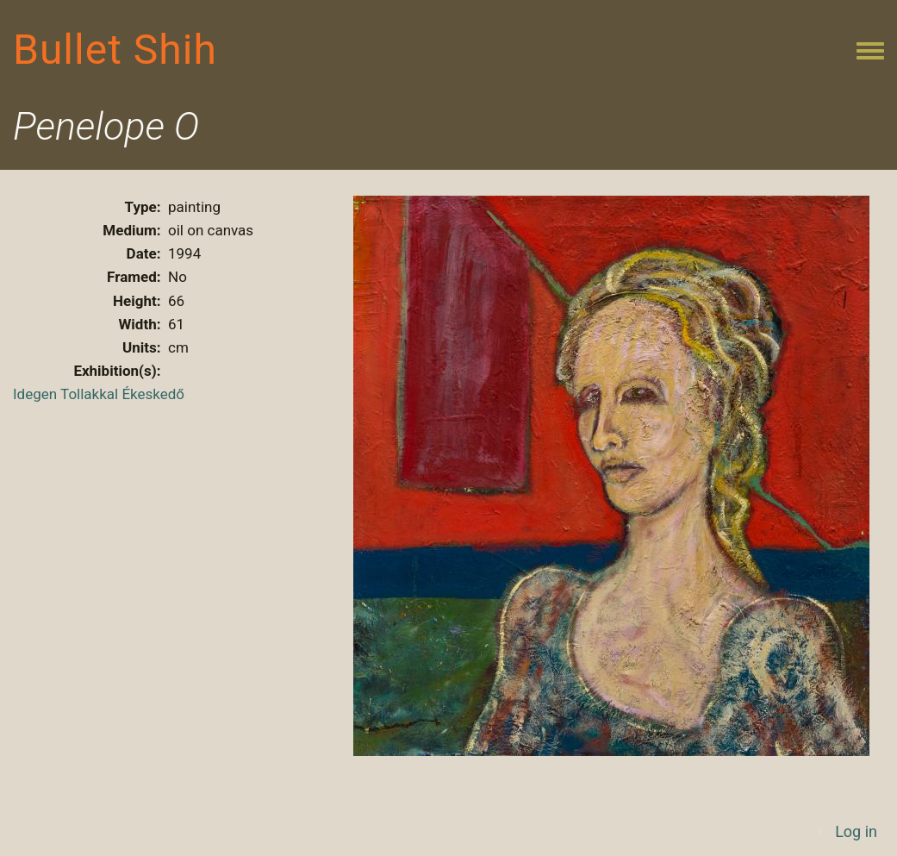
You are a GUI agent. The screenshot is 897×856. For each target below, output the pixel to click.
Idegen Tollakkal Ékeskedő (98, 394)
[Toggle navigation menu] (870, 52)
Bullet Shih (115, 49)
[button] (611, 474)
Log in (856, 831)
